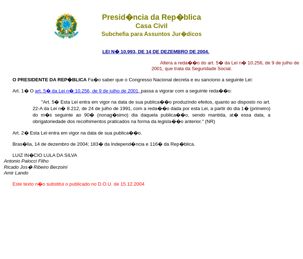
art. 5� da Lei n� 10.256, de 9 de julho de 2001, (88, 91)
